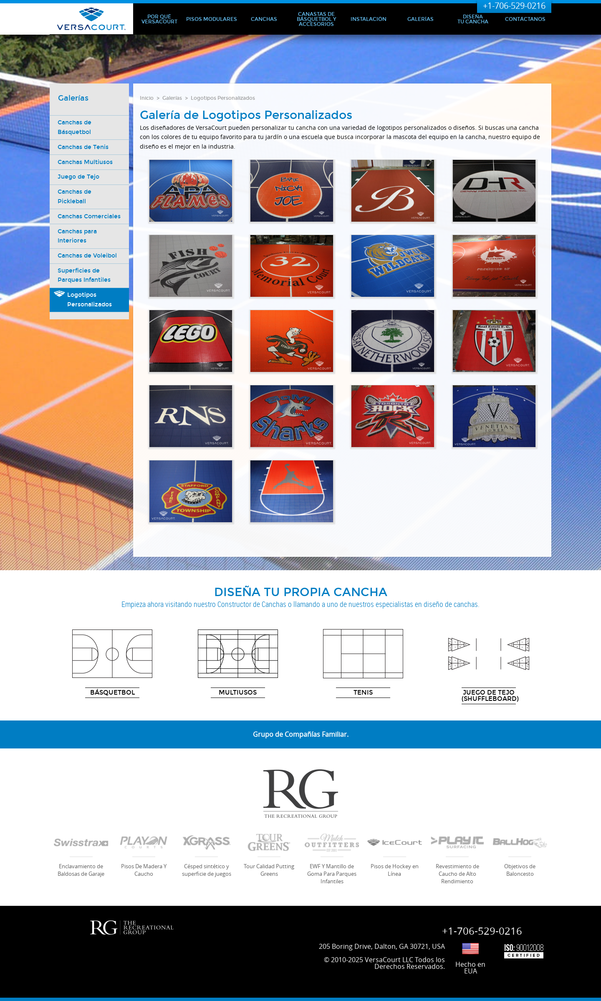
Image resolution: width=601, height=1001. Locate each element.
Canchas (264, 19)
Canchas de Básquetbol (75, 127)
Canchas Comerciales (76, 221)
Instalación (368, 19)
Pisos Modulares (211, 19)
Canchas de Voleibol (87, 265)
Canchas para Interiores (77, 245)
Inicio (147, 98)
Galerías (420, 19)
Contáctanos (525, 19)
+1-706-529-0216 (514, 5)
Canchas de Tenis (83, 147)
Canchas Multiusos (85, 162)
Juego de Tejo (79, 177)
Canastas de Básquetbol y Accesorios (316, 19)
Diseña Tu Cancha (472, 19)
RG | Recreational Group (132, 927)
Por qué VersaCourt (159, 19)
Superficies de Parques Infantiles (84, 285)
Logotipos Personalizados (223, 98)
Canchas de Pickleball (75, 197)
